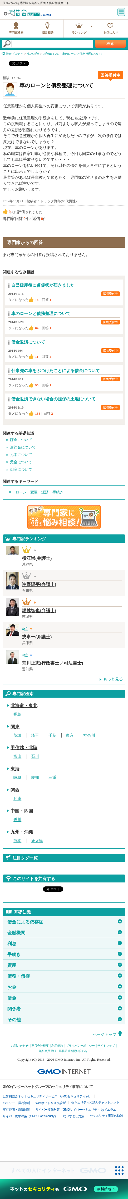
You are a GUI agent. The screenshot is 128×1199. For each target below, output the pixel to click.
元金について (21, 462)
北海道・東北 (24, 705)
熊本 (17, 841)
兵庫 (17, 799)
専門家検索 (16, 32)
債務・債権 (64, 976)
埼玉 (35, 735)
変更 (34, 492)
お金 (64, 987)
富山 (17, 756)
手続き (57, 492)
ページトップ (104, 1034)
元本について (21, 455)
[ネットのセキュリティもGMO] (64, 1189)
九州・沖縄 (22, 832)
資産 (64, 965)
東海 (15, 768)
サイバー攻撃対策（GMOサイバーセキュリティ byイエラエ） (77, 1109)
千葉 (52, 735)
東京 (70, 735)
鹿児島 (37, 841)
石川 (35, 756)
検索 (110, 44)
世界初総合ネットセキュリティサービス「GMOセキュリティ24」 (47, 1096)
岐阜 (17, 777)
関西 (15, 790)
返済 (45, 492)
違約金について (23, 447)
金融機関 (64, 932)
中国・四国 (22, 810)
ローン (21, 492)
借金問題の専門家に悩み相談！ (64, 517)
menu (121, 12)
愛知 (35, 777)
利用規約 (57, 1045)
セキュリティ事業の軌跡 (106, 1116)
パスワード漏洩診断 (16, 1103)
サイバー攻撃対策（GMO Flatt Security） (30, 1116)
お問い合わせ (19, 1045)
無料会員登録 (47, 1050)
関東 (15, 726)
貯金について (21, 440)
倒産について (21, 470)
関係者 (64, 1009)
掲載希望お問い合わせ (73, 1050)
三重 (52, 777)
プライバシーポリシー (80, 1045)
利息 (64, 943)
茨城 (17, 735)
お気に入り (111, 32)
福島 (17, 714)
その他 (64, 1019)
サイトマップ (106, 1045)
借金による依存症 (64, 922)
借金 (64, 998)
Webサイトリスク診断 (51, 1103)
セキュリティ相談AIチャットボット (95, 1102)
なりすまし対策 (73, 1116)
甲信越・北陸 (24, 747)
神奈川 (89, 735)
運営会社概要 (40, 1045)
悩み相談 (47, 32)
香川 (17, 820)
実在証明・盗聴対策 (16, 1109)
